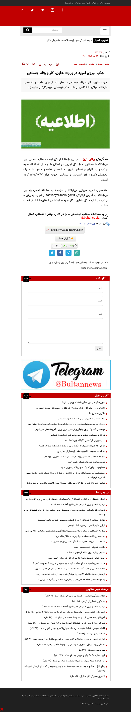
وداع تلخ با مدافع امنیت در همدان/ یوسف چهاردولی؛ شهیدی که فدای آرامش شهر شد (64, 668)
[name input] (65, 294)
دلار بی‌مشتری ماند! (96, 413)
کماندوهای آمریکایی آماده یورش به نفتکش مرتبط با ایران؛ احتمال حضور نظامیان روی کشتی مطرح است (65, 475)
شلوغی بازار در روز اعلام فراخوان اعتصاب (86, 552)
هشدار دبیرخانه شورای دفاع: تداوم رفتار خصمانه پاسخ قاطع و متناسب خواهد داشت (66, 483)
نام (100, 288)
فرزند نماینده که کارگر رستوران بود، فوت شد (79, 655)
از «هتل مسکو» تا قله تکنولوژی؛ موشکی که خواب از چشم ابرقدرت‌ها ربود (70, 574)
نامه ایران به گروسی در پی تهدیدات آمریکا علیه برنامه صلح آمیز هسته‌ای (66, 623)
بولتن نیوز (89, 159)
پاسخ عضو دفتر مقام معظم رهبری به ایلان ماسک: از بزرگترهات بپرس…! (71, 579)
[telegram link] (69, 253)
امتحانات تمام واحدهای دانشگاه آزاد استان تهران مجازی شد (77, 542)
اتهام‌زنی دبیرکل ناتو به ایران (87, 676)
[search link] (27, 30)
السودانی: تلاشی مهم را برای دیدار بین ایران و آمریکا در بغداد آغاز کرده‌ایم (65, 612)
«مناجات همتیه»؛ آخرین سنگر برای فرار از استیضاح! (80, 451)
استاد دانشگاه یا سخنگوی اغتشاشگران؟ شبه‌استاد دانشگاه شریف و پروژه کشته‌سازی (65, 499)
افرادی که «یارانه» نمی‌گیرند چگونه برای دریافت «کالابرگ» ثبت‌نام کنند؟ (72, 446)
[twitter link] (52, 253)
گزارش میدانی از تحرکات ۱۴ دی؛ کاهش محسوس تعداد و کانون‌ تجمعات (71, 520)
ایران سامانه (87, 704)
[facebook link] (60, 253)
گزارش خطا (66, 238)
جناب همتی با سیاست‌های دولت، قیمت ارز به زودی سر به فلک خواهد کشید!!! (68, 563)
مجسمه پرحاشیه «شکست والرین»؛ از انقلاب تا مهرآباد (79, 536)
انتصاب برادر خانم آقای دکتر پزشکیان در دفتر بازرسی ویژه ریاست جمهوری (70, 408)
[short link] (67, 230)
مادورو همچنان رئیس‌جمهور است (89, 547)
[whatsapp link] (77, 253)
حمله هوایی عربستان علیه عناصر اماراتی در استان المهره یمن (76, 558)
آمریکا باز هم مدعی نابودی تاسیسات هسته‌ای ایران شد (74, 617)
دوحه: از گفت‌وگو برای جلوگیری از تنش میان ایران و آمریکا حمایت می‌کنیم (70, 429)
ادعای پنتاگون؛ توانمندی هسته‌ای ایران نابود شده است (75, 596)
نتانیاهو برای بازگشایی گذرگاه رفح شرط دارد (85, 440)
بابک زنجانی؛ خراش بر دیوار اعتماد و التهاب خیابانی (81, 419)
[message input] (65, 331)
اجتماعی (91, 64)
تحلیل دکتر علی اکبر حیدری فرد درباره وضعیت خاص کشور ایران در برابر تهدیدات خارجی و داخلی (64, 512)
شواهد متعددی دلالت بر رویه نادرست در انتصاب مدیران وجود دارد (74, 456)
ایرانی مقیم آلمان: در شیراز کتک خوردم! (86, 525)
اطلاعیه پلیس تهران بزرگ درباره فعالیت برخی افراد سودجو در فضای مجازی (70, 569)
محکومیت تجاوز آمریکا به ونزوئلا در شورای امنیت (82, 467)
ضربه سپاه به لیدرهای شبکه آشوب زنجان (86, 462)
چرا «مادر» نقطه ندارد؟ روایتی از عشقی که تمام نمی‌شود (74, 661)
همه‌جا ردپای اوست (91, 634)
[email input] (65, 307)
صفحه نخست (104, 64)
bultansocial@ (90, 218)
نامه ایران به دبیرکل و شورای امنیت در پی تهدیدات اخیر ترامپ (71, 644)
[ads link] (66, 374)
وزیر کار (82, 223)
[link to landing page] (91, 16)
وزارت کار (91, 223)
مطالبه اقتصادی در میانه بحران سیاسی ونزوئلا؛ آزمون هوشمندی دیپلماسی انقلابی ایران (65, 531)
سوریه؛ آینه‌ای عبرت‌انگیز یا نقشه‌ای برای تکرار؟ (83, 402)
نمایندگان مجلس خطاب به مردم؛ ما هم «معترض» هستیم (77, 435)
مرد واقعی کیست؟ (91, 650)
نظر (100, 314)
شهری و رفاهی (79, 64)
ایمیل (99, 301)
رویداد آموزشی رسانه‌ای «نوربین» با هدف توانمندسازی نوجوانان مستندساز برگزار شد (66, 424)
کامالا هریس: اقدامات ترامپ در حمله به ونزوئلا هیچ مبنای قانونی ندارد (67, 628)
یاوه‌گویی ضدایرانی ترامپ (88, 601)
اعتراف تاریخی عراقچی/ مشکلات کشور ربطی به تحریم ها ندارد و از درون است (64, 639)
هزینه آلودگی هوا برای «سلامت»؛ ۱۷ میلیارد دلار (69, 40)
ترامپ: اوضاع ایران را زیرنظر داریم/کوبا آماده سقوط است (78, 504)
